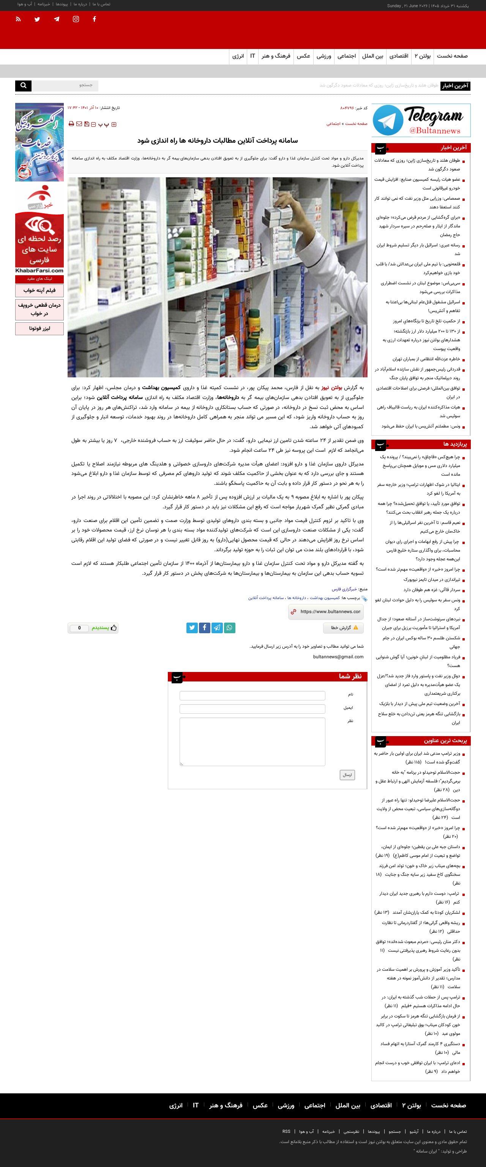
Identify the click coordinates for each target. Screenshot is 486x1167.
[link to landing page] (433, 30)
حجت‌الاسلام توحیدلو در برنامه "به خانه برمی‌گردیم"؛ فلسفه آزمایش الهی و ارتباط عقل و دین (418, 781)
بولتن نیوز (331, 387)
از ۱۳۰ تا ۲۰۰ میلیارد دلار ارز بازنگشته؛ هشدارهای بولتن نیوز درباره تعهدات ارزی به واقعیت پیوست (421, 340)
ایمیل (348, 708)
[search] (23, 85)
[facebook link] (204, 628)
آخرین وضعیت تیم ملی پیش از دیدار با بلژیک (419, 703)
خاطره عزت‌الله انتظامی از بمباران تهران (426, 359)
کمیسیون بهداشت (325, 598)
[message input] (252, 742)
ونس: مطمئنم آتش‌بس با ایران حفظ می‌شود (421, 426)
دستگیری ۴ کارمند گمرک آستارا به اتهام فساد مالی (420, 1048)
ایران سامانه (426, 1151)
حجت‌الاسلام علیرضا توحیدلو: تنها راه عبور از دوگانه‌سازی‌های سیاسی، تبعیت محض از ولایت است (418, 809)
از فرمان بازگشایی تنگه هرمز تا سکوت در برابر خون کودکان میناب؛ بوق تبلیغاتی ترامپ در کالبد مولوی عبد (418, 1025)
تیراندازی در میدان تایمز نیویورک (432, 579)
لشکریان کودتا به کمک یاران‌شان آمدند (417, 912)
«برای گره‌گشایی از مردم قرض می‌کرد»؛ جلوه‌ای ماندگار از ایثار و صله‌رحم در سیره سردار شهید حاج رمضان (418, 226)
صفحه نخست (452, 56)
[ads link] (421, 120)
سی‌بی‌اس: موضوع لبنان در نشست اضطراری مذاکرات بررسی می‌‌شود (420, 287)
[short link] (330, 612)
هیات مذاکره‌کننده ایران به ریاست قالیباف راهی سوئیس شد (418, 411)
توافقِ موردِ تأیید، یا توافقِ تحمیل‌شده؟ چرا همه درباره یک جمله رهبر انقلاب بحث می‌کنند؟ (419, 508)
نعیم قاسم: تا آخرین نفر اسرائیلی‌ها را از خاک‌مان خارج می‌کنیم (425, 527)
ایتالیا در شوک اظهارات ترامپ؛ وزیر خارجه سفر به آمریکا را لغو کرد (418, 489)
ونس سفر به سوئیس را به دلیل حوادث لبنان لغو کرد (417, 604)
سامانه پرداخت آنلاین (266, 598)
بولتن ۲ (423, 56)
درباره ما (80, 4)
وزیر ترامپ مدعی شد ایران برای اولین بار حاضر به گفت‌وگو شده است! (417, 758)
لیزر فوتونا (39, 329)
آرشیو (414, 1132)
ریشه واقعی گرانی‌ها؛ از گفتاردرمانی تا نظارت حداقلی (421, 927)
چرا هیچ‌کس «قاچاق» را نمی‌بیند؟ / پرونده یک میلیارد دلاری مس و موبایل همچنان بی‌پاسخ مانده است (420, 466)
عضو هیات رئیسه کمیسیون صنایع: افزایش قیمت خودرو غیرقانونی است (417, 184)
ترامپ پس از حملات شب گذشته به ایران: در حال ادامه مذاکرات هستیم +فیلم (421, 1001)
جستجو (395, 1132)
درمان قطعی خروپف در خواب (39, 309)
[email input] (252, 709)
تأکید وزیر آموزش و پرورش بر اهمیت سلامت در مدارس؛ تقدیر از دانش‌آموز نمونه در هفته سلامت (418, 978)
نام (350, 694)
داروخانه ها (296, 598)
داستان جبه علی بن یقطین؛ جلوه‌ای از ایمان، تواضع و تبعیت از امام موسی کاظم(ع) (418, 851)
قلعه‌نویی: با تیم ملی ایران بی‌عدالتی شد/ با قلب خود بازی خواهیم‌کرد (418, 268)
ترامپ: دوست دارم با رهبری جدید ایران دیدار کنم (419, 898)
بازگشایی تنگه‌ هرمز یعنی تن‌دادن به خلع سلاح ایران (419, 718)
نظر (350, 721)
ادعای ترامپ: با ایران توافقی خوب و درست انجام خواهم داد (417, 1067)
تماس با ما (101, 4)
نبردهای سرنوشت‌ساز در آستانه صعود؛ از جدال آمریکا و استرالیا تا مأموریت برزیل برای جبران (418, 623)
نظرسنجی (351, 1132)
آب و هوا (24, 4)
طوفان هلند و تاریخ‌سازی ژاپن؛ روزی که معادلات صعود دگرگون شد (379, 85)
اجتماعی (334, 124)
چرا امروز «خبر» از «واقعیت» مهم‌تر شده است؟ (418, 569)
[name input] (252, 695)
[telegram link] (217, 628)
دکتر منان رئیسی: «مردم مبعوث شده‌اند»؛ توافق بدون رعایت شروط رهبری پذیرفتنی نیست (418, 950)
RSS (286, 1132)
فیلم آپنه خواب (39, 291)
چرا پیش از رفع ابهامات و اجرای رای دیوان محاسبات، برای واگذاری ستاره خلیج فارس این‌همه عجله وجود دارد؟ (422, 550)
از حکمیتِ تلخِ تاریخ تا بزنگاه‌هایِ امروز (426, 321)
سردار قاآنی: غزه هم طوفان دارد (432, 590)
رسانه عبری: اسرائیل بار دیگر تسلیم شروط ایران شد (418, 249)
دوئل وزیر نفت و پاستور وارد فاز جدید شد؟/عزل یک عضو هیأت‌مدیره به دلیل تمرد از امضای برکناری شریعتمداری (418, 685)
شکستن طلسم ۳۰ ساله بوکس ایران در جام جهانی (421, 642)
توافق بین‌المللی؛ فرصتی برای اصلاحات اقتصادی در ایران (418, 393)
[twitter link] (192, 628)
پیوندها (62, 4)
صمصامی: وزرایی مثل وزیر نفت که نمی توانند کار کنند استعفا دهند (417, 203)
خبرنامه (44, 4)
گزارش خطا (344, 628)
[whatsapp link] (229, 628)
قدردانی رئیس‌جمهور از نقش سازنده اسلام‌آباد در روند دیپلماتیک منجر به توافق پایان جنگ (417, 374)
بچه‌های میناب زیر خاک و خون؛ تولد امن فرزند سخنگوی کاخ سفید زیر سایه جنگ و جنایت (418, 875)
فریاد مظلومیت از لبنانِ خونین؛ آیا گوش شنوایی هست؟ (418, 661)
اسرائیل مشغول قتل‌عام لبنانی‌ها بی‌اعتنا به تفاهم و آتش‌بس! (423, 306)
